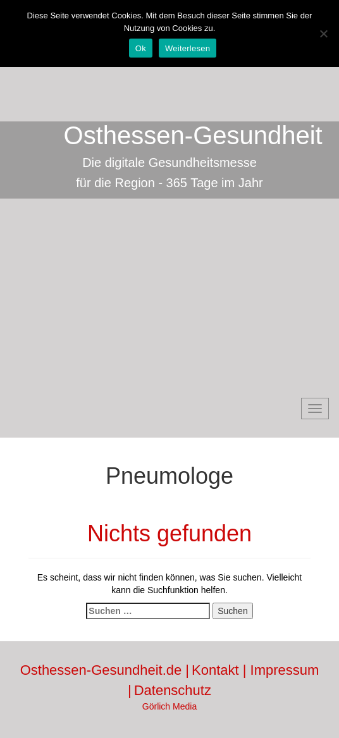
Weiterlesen (187, 48)
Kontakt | (221, 670)
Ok (140, 48)
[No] (323, 33)
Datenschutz (172, 690)
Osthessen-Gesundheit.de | (104, 670)
